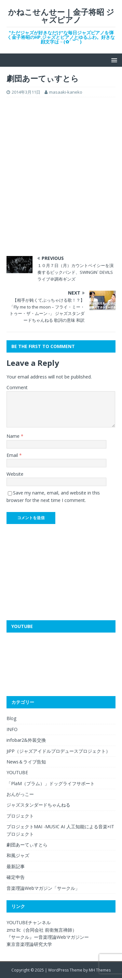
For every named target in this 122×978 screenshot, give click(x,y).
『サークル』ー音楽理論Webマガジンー (48, 937)
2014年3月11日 (26, 92)
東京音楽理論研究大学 (29, 944)
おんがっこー (20, 794)
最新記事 (16, 866)
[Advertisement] (61, 144)
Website (15, 474)
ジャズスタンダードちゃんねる (38, 805)
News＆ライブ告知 (26, 762)
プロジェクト (20, 816)
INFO (12, 729)
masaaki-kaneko (65, 92)
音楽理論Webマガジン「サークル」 (43, 888)
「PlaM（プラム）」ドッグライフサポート (51, 783)
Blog (11, 718)
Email (13, 455)
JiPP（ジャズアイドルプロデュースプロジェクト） (58, 751)
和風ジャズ (18, 855)
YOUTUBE (17, 772)
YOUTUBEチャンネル (29, 922)
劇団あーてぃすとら (27, 845)
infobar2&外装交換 (26, 740)
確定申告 (16, 877)
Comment (17, 387)
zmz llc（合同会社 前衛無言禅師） (42, 930)
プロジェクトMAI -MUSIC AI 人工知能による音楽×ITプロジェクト (60, 830)
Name (14, 436)
